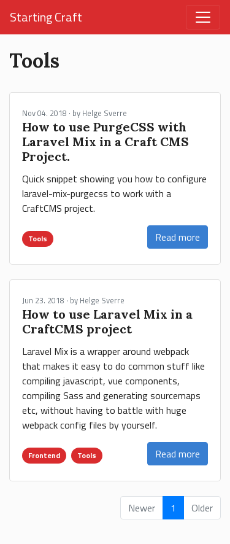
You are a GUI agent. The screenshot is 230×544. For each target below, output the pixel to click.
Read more (177, 237)
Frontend (44, 455)
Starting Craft (46, 16)
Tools (37, 238)
